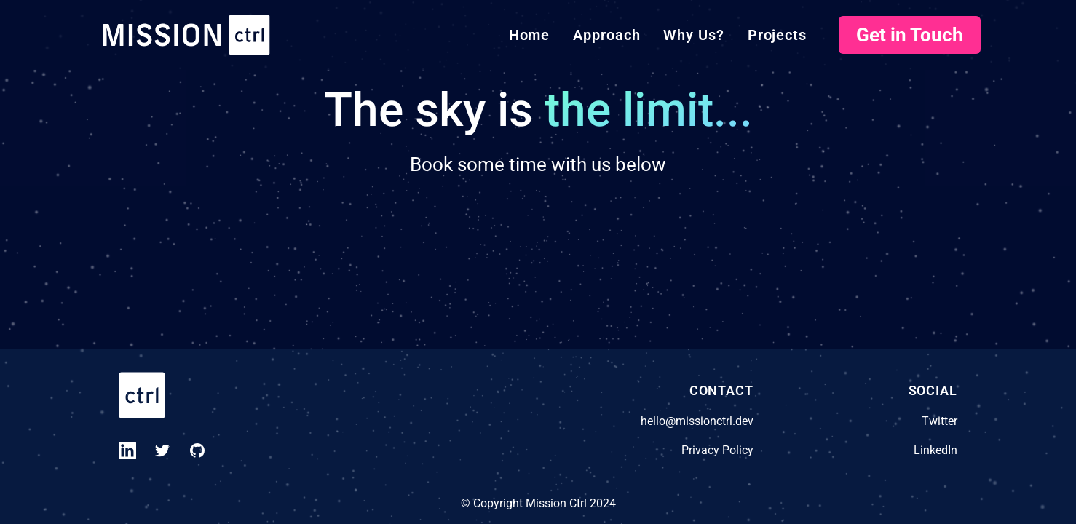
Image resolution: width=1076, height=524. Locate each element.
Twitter (939, 421)
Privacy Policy (717, 450)
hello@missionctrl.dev (697, 421)
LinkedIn (935, 450)
